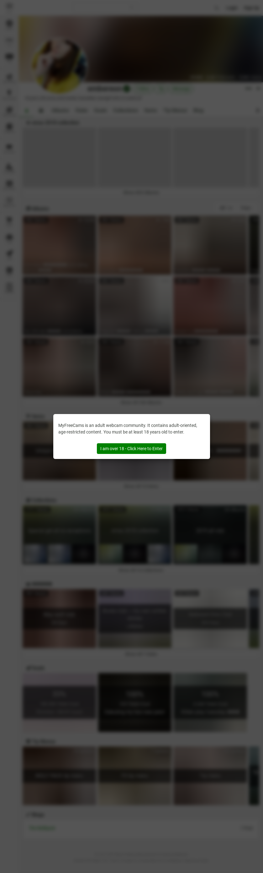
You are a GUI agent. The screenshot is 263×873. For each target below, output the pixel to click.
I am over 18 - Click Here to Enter (131, 448)
